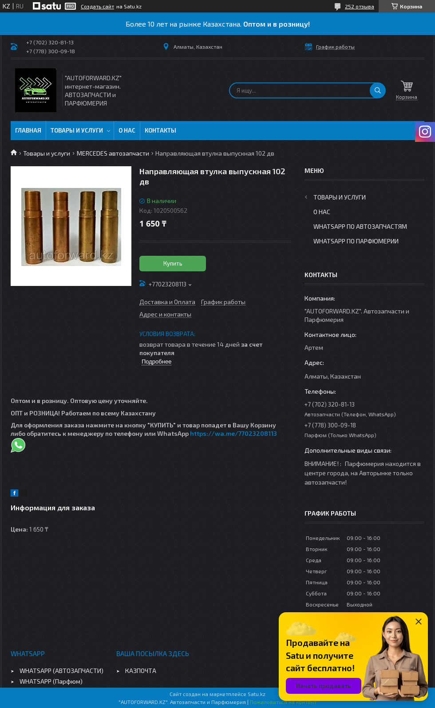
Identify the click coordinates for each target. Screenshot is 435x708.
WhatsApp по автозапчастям (360, 226)
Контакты (160, 130)
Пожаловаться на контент (283, 702)
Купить (172, 263)
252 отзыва (359, 6)
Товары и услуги (77, 130)
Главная (28, 130)
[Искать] (378, 90)
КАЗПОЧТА (140, 670)
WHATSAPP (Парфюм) (51, 681)
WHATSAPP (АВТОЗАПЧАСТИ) (61, 670)
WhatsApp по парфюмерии (356, 241)
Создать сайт (97, 6)
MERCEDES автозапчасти (113, 153)
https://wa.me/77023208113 (233, 433)
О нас (127, 130)
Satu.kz (256, 694)
